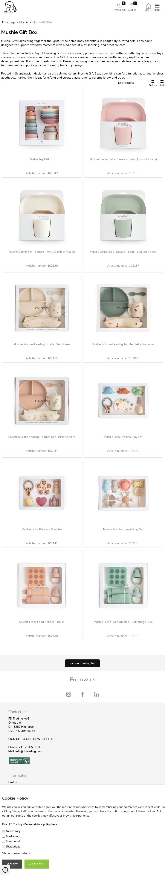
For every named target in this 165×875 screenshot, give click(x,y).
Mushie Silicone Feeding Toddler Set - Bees (42, 344)
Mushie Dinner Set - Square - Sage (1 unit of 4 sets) (123, 252)
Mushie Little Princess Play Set (42, 529)
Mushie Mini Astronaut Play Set (123, 529)
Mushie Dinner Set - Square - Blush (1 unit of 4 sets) (123, 159)
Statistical (13, 847)
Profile (12, 782)
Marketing (13, 836)
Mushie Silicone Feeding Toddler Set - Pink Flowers (41, 437)
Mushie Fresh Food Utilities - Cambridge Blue (123, 622)
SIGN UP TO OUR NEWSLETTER (30, 739)
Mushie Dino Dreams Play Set (123, 437)
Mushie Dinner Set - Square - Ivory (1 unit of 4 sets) (42, 252)
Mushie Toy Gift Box (42, 159)
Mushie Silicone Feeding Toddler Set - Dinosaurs (123, 344)
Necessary (13, 831)
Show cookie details (16, 853)
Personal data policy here (40, 824)
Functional (13, 841)
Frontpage (8, 22)
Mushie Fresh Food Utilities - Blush (41, 622)
